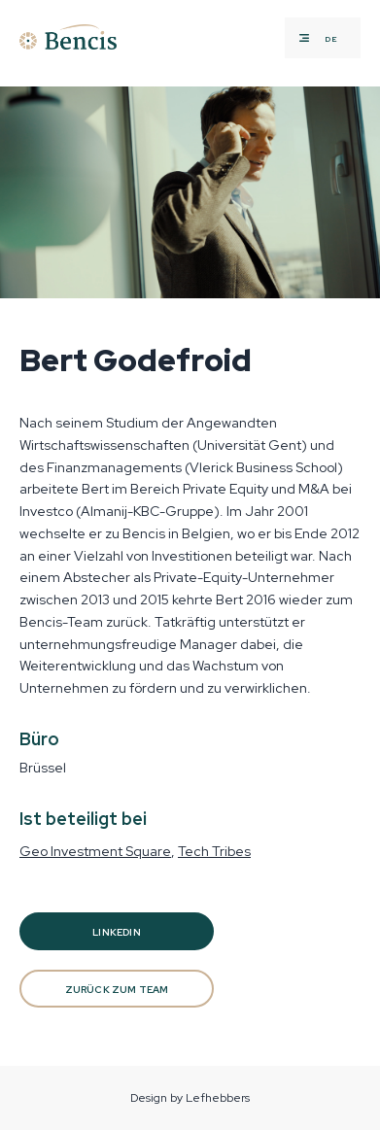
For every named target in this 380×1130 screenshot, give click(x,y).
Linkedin (116, 932)
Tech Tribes (214, 851)
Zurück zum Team (117, 989)
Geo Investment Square (95, 851)
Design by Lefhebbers (190, 1098)
